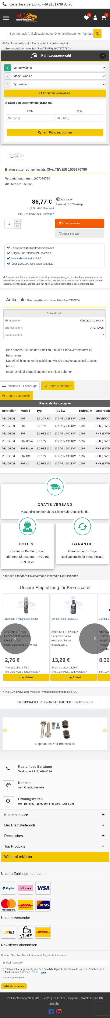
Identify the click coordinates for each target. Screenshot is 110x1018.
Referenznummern (58, 386)
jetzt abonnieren (14, 986)
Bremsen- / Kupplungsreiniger (21, 618)
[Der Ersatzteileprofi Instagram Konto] (57, 1012)
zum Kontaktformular (31, 787)
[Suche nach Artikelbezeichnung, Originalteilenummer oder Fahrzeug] (55, 33)
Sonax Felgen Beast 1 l (65, 618)
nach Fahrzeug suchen (55, 132)
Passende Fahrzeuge (55, 403)
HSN (30, 111)
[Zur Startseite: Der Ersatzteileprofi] (26, 18)
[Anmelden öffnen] (94, 18)
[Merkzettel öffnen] (85, 18)
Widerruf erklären (18, 857)
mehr (43, 972)
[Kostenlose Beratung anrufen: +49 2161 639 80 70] (3, 5)
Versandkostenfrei (21, 258)
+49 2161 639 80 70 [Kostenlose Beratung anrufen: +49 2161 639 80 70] (57, 4)
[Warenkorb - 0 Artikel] (103, 18)
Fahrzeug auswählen (55, 93)
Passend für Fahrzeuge (19, 386)
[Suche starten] (97, 33)
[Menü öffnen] (6, 18)
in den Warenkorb (70, 223)
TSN (79, 111)
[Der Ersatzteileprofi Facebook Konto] (51, 1012)
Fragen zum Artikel (16, 395)
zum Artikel (26, 677)
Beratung (30, 247)
